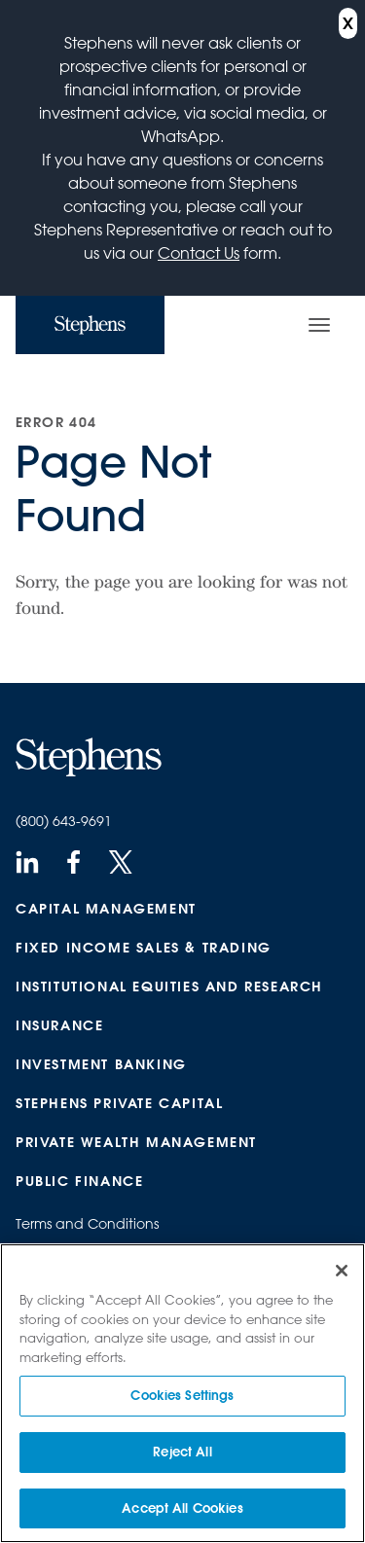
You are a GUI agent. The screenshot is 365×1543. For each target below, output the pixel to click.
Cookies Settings (182, 1397)
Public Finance (79, 1181)
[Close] (341, 1272)
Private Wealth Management (136, 1142)
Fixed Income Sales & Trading (144, 947)
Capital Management (106, 908)
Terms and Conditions (87, 1224)
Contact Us (198, 253)
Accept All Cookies (182, 1509)
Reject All (182, 1453)
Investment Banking (101, 1064)
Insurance (59, 1025)
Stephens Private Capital (119, 1103)
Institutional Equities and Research (169, 986)
